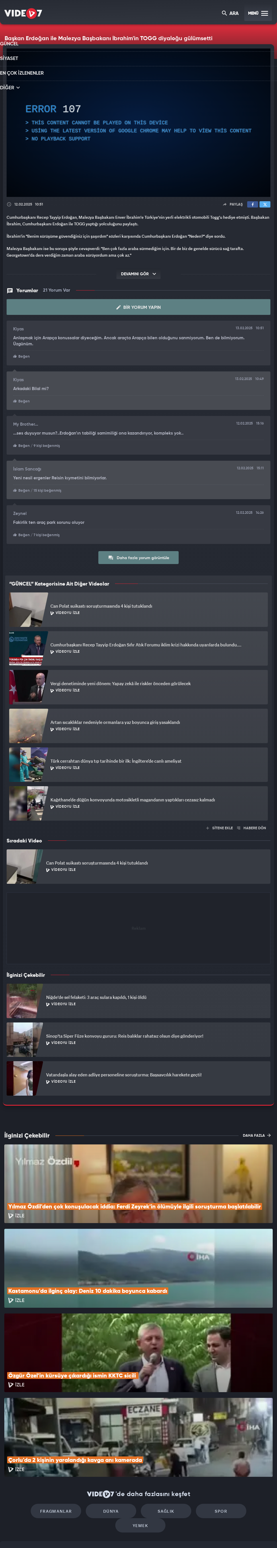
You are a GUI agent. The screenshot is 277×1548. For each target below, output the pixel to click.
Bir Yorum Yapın (138, 307)
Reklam (11, 1481)
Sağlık (138, 1432)
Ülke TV (136, 1534)
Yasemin (207, 1534)
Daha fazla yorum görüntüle (138, 555)
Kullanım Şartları (19, 1468)
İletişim (11, 1494)
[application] (138, 123)
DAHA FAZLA (257, 1133)
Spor (188, 1432)
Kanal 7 (63, 1534)
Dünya (89, 1432)
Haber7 (170, 1534)
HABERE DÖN (251, 826)
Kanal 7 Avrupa (113, 1534)
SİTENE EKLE (219, 826)
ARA (231, 14)
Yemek (236, 1432)
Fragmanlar (40, 1432)
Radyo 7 (89, 1534)
